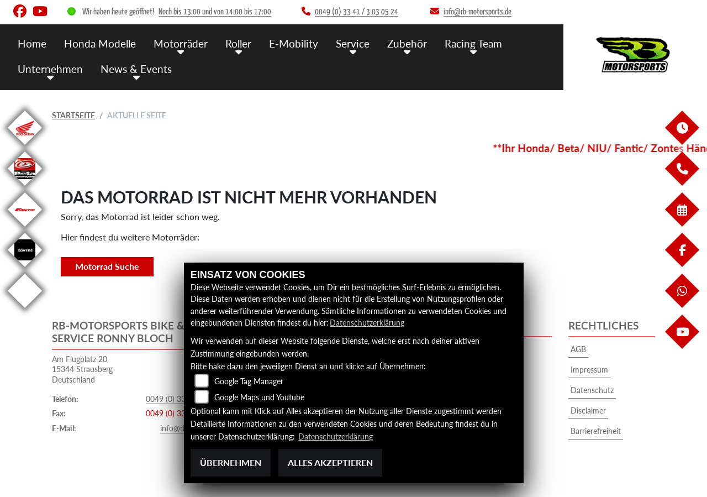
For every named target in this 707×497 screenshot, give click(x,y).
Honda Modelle (100, 42)
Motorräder (181, 42)
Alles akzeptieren (330, 462)
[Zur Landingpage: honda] (25, 147)
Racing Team (473, 42)
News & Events (136, 67)
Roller (238, 42)
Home (32, 42)
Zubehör (407, 42)
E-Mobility (293, 42)
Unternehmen (50, 67)
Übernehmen (230, 462)
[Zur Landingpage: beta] (25, 187)
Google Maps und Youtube (259, 397)
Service (353, 42)
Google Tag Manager (248, 381)
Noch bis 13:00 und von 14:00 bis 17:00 (215, 12)
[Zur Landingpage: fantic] (25, 228)
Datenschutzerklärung (367, 323)
